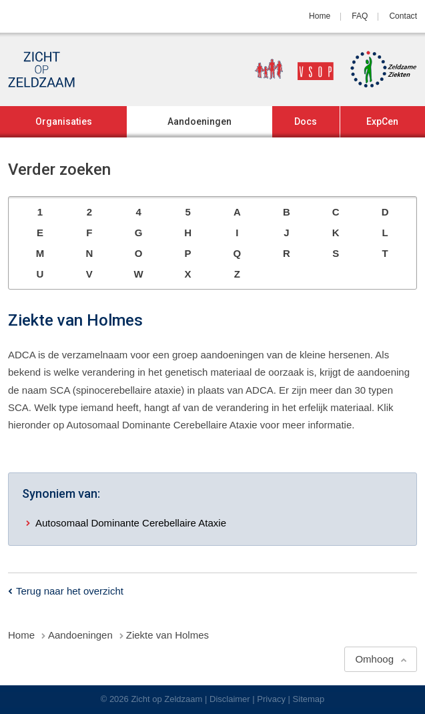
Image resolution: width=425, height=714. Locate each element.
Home (319, 16)
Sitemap (309, 699)
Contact (403, 16)
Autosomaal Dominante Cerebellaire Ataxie (130, 522)
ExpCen (382, 121)
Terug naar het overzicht (69, 591)
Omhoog (374, 659)
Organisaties (63, 121)
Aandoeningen (199, 121)
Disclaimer (229, 699)
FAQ (360, 16)
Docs (305, 121)
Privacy (271, 699)
